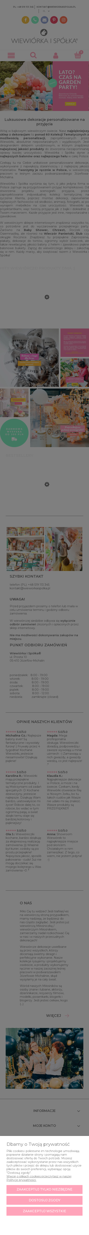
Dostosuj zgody (44, 1200)
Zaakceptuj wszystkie (44, 1211)
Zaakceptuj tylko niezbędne (44, 1189)
